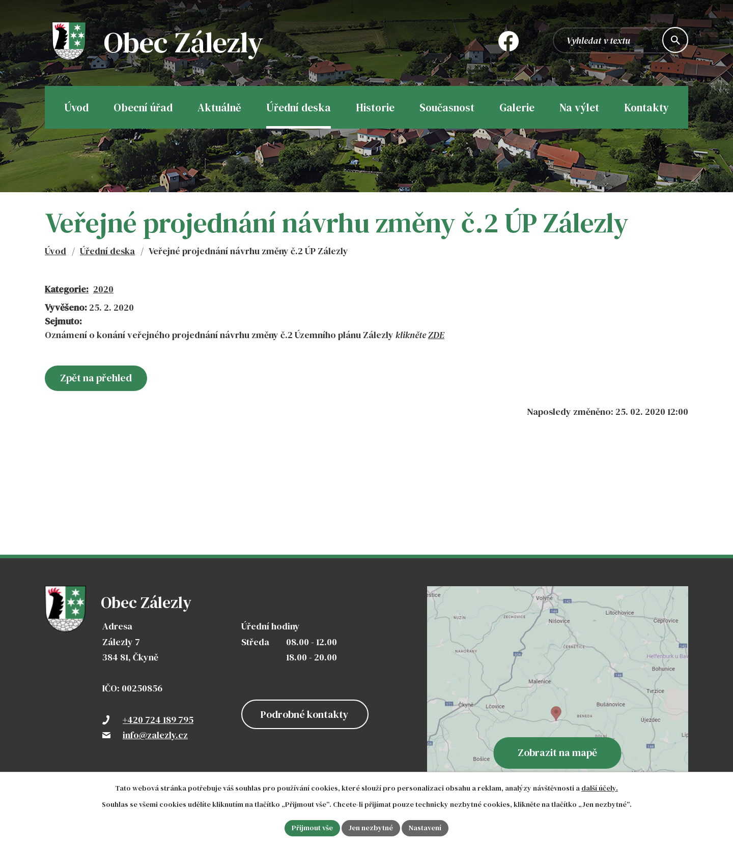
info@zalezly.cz (155, 735)
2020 (103, 289)
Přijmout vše (312, 828)
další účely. (599, 788)
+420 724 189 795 (158, 719)
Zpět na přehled (96, 378)
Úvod (55, 251)
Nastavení (425, 828)
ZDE (436, 334)
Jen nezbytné (371, 828)
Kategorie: (67, 289)
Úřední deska (107, 251)
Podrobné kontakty (305, 714)
